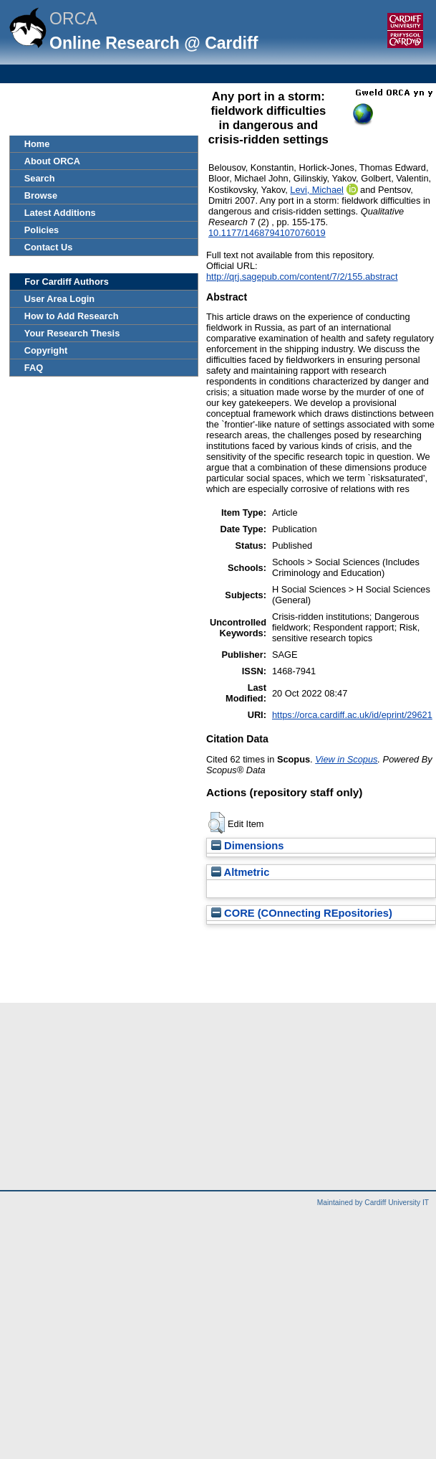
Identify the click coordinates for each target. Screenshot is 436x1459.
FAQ (33, 367)
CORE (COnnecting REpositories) (301, 913)
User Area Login (59, 298)
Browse (40, 195)
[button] (216, 823)
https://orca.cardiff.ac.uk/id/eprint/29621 (352, 714)
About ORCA (52, 161)
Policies (41, 230)
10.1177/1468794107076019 (267, 232)
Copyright (45, 350)
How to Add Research (71, 316)
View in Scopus (346, 759)
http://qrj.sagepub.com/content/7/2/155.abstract (301, 276)
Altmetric (240, 872)
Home (37, 143)
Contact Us (48, 247)
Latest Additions (60, 212)
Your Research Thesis (72, 333)
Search (39, 178)
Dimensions (247, 845)
